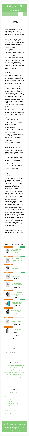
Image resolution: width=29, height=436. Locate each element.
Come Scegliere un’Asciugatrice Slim (14, 370)
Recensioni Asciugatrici (10, 399)
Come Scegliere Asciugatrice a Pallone (14, 376)
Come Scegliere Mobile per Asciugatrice (14, 374)
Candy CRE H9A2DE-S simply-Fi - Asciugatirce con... (17, 321)
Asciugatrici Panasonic (12, 406)
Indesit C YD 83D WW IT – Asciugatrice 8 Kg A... (17, 259)
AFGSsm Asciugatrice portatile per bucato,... (17, 303)
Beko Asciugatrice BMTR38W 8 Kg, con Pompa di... (17, 285)
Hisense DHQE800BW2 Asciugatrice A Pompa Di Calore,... (17, 294)
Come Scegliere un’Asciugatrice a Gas (14, 372)
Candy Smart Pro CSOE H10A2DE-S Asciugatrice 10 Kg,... (17, 251)
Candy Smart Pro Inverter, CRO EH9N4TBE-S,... (17, 267)
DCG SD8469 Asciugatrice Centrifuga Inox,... (17, 330)
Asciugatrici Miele (11, 405)
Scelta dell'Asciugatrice (10, 410)
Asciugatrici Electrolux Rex (13, 403)
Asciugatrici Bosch (11, 401)
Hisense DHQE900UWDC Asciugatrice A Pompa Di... (17, 312)
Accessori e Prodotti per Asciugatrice (13, 392)
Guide (6, 396)
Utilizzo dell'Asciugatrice (10, 413)
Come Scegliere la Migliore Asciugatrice (14, 365)
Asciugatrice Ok (14, 6)
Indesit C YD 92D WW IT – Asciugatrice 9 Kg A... (17, 276)
